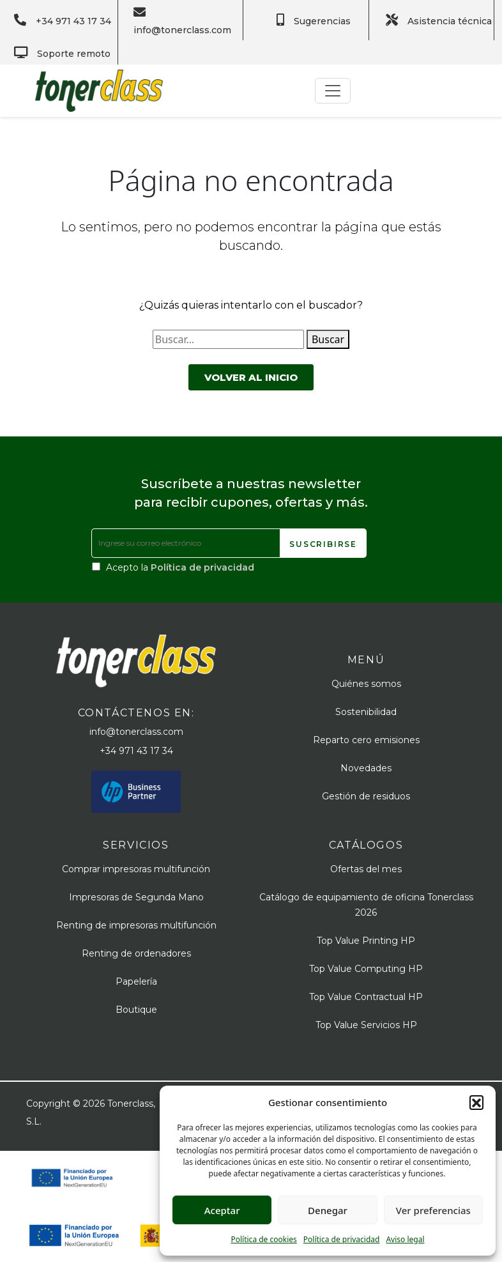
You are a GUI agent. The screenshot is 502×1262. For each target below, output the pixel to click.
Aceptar (222, 1210)
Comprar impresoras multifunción (136, 869)
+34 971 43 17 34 (136, 751)
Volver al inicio (251, 377)
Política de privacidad (341, 1239)
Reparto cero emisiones (366, 740)
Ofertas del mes (366, 869)
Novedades (366, 768)
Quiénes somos (366, 683)
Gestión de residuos (366, 796)
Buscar (328, 339)
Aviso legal (405, 1239)
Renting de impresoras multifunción (136, 925)
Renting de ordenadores (136, 953)
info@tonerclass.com (136, 731)
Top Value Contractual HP (366, 997)
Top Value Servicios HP (366, 1025)
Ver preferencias (433, 1210)
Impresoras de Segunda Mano (136, 897)
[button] (476, 1102)
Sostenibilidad (366, 712)
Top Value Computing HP (366, 968)
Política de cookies (263, 1239)
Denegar (327, 1210)
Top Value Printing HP (366, 940)
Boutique (136, 1009)
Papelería (136, 981)
